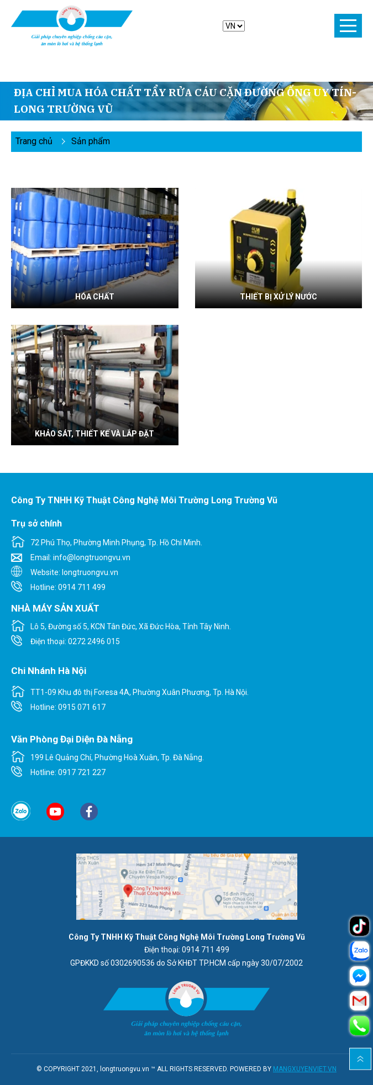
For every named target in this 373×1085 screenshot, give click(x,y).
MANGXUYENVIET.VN (305, 1069)
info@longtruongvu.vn (91, 557)
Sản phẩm (90, 141)
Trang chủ (33, 141)
